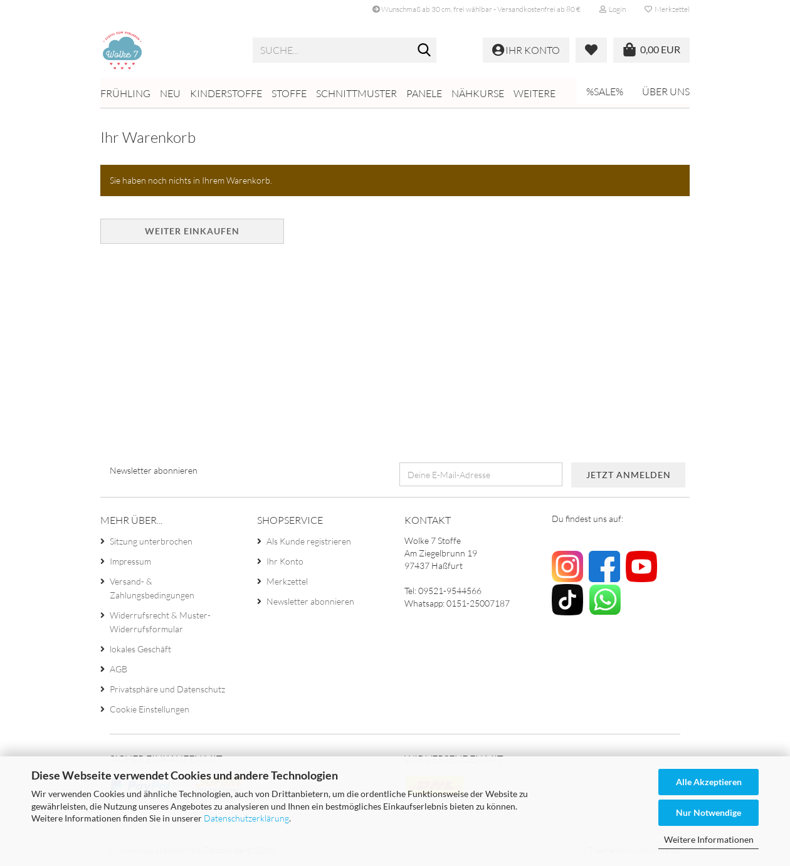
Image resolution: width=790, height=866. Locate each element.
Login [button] (612, 9)
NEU (170, 93)
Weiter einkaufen (192, 231)
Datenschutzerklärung (246, 818)
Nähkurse (477, 93)
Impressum (130, 561)
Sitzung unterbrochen (151, 541)
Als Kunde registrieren (308, 541)
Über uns (666, 91)
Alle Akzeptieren (709, 781)
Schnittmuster (356, 93)
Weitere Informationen (709, 839)
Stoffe (289, 93)
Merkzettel (667, 9)
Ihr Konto (284, 561)
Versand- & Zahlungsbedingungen (152, 588)
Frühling (125, 93)
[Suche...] (424, 50)
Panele (424, 93)
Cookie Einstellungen (149, 709)
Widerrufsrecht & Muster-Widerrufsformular (160, 622)
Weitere (535, 93)
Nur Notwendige (708, 812)
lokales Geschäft (140, 649)
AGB (118, 669)
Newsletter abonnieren (310, 601)
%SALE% (604, 91)
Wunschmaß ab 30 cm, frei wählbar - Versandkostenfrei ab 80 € (476, 9)
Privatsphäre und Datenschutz (167, 689)
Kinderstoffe (226, 93)
